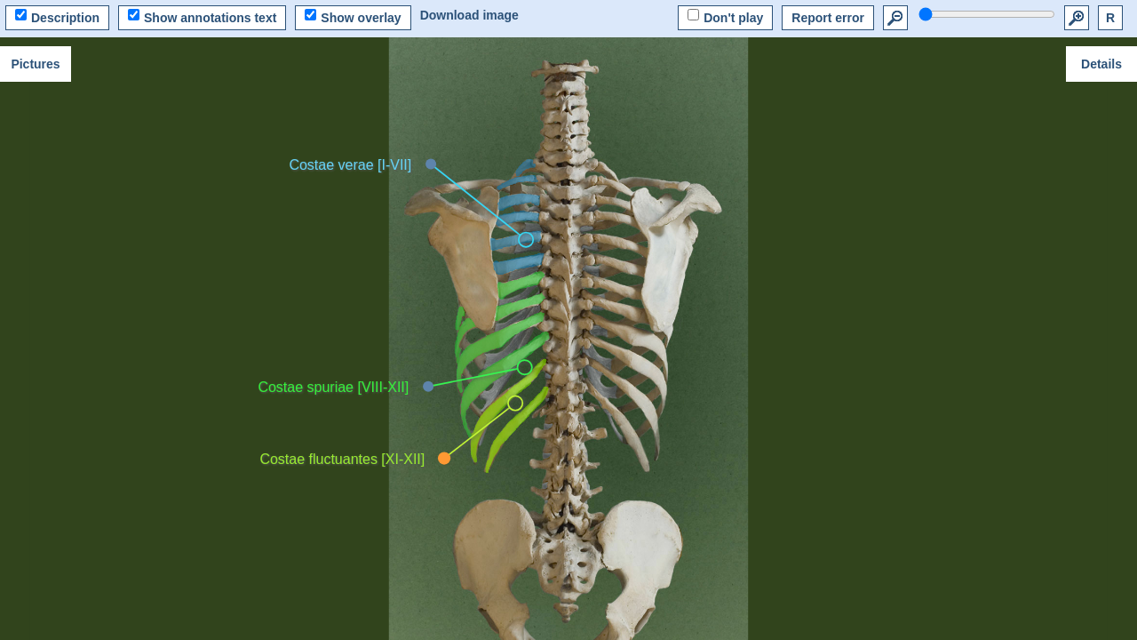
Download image (469, 15)
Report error (827, 18)
